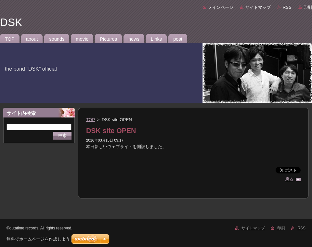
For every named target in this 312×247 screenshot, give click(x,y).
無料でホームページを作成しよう (38, 239)
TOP (90, 119)
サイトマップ (258, 7)
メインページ (220, 7)
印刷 (308, 7)
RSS (287, 7)
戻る (289, 179)
